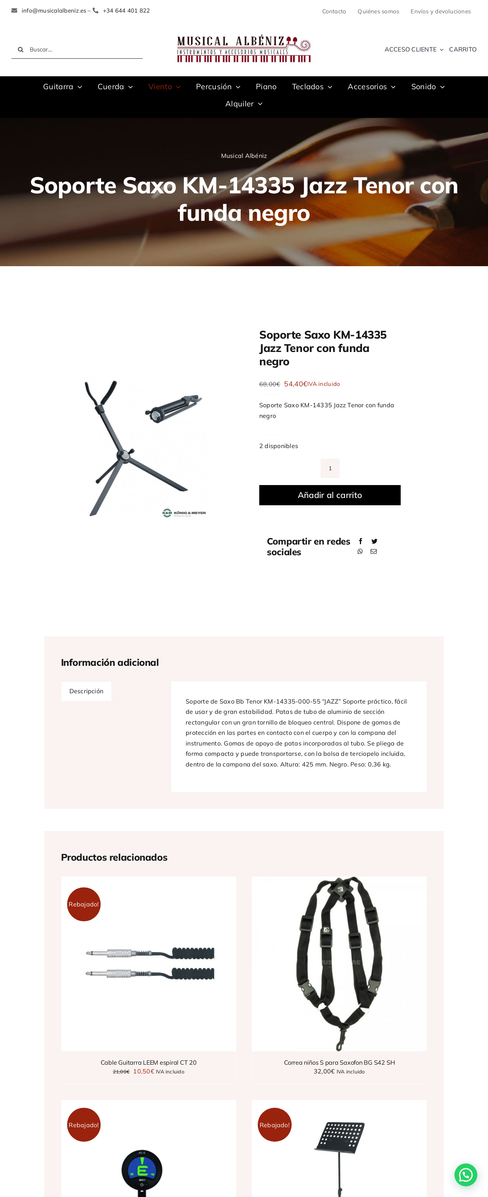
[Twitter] (374, 541)
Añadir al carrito (330, 495)
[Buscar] (20, 49)
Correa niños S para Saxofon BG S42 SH (339, 1062)
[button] (465, 1174)
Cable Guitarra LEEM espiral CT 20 (149, 1062)
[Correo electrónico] (373, 551)
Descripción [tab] (86, 691)
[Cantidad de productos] (330, 468)
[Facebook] (361, 541)
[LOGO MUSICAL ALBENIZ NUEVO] (244, 33)
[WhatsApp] (360, 551)
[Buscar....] (77, 49)
